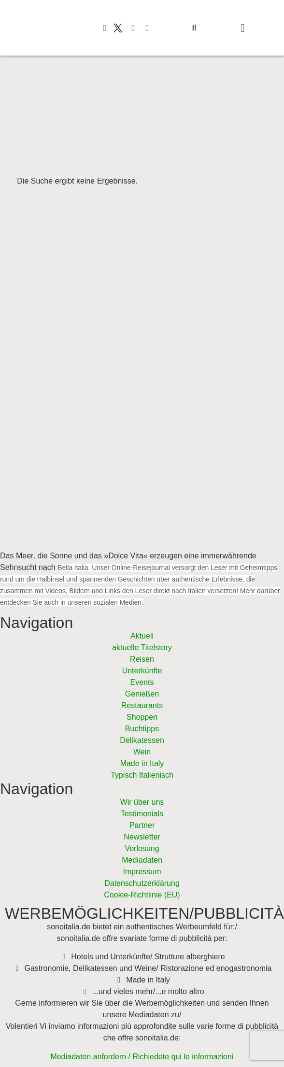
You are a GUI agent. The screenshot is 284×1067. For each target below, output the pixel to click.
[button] (194, 28)
